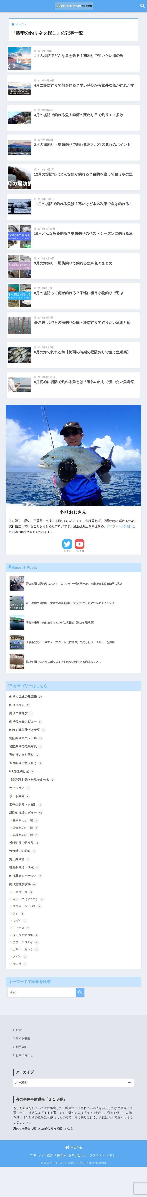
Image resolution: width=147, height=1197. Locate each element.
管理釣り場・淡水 (25, 896)
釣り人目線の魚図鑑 (27, 720)
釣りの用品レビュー (27, 746)
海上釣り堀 (20, 887)
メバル (20, 986)
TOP (19, 1059)
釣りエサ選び (22, 737)
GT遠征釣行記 (22, 797)
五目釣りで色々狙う (27, 789)
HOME (73, 1177)
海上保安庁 (94, 1143)
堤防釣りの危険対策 (27, 772)
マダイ (20, 950)
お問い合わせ (25, 1085)
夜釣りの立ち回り (25, 780)
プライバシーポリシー (104, 1185)
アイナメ (21, 957)
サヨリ (20, 993)
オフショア (20, 814)
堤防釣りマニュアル (27, 763)
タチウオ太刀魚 (26, 964)
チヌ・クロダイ (26, 971)
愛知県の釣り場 (26, 855)
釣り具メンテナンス (27, 904)
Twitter (67, 574)
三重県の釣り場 (26, 848)
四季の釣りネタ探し (27, 832)
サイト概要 (23, 1068)
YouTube (79, 574)
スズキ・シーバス (27, 935)
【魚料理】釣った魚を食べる (33, 806)
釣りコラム (20, 729)
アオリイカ (23, 921)
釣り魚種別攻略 (23, 913)
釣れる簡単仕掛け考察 (28, 754)
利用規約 (22, 1076)
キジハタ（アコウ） (29, 928)
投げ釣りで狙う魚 (25, 870)
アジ (18, 943)
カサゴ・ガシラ (26, 978)
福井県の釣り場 (26, 862)
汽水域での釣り (23, 879)
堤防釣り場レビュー (27, 840)
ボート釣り (20, 823)
